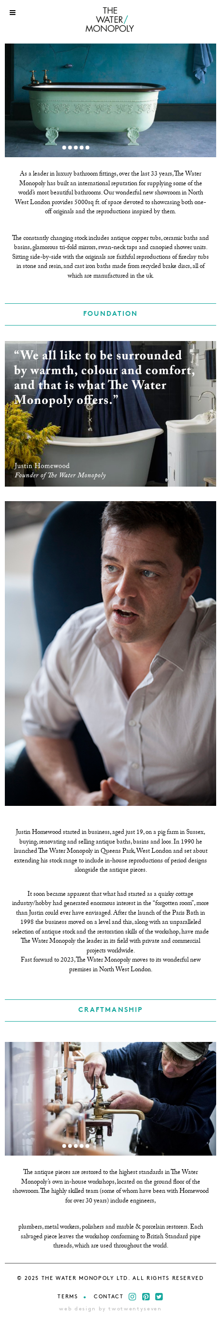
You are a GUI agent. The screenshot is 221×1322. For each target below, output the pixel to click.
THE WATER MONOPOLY (110, 20)
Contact (109, 1297)
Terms (68, 1297)
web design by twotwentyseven (110, 1309)
